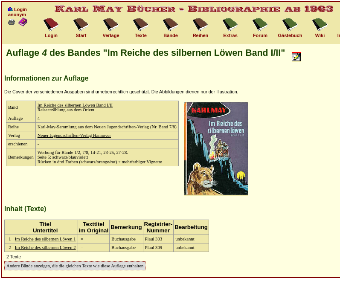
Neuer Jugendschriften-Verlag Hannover (74, 135)
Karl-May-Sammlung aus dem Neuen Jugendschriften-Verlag (93, 127)
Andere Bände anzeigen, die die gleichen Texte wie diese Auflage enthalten (74, 266)
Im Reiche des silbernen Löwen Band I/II (75, 105)
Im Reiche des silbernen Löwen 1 (45, 239)
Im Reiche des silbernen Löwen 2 (45, 247)
